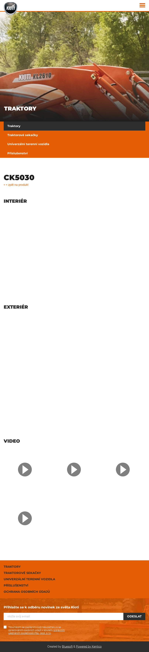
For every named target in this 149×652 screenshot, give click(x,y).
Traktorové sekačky (22, 135)
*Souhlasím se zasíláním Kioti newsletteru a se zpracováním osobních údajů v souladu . (36, 630)
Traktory (13, 126)
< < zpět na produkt (16, 185)
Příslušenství (17, 153)
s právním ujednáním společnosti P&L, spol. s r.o (36, 632)
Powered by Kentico (89, 646)
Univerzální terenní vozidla (28, 144)
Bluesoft (67, 646)
